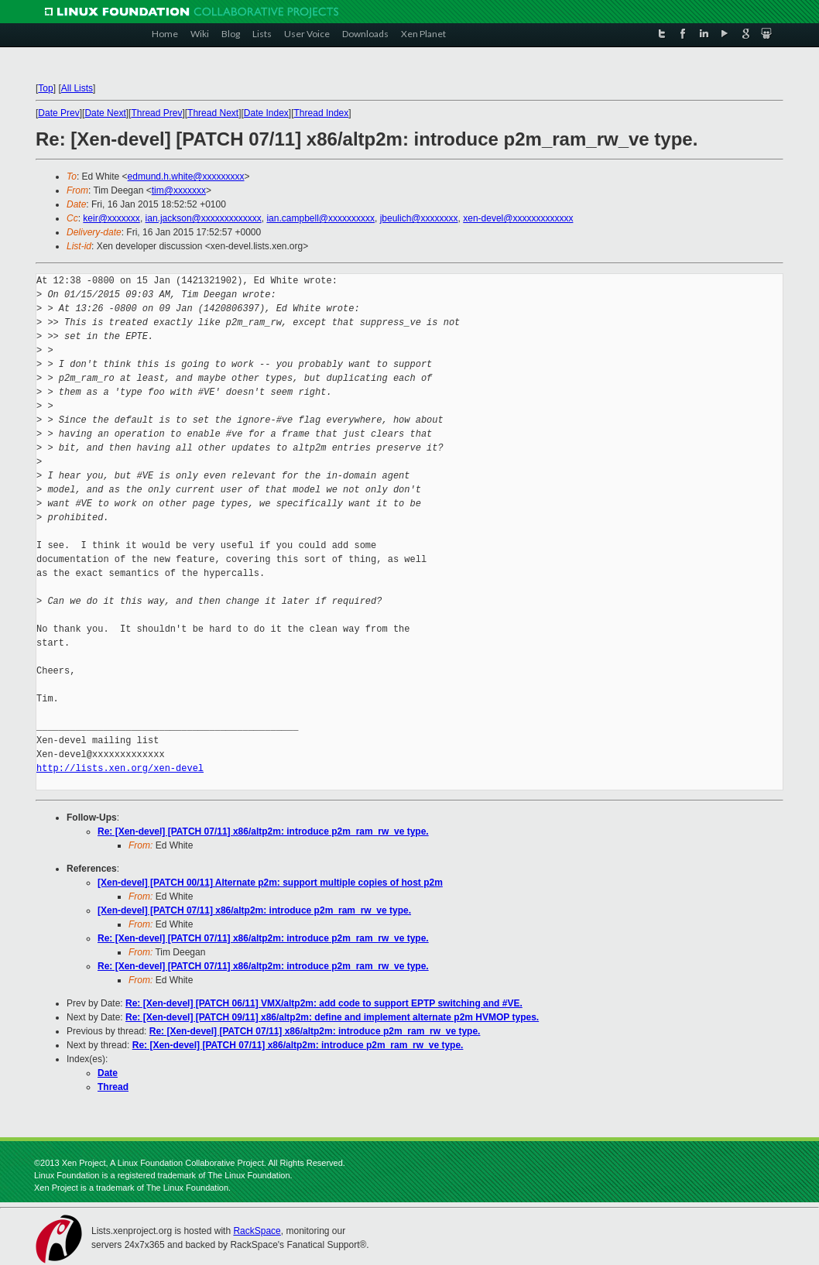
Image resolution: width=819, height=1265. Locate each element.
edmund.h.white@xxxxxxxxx (186, 176)
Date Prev (58, 113)
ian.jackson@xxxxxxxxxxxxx (204, 218)
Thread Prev (156, 113)
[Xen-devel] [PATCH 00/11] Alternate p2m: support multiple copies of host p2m (270, 882)
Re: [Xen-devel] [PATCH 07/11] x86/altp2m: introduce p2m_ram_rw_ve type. (263, 831)
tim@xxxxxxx (179, 190)
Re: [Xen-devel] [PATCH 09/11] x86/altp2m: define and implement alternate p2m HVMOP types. (332, 1017)
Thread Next (212, 113)
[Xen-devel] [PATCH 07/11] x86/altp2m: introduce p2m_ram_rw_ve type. (254, 910)
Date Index (266, 113)
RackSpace (256, 1231)
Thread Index (321, 113)
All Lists (77, 88)
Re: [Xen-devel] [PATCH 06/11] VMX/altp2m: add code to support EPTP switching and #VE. (324, 1003)
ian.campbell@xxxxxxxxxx (320, 218)
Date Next (104, 113)
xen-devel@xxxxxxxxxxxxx (518, 218)
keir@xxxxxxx (111, 218)
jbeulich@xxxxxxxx (419, 218)
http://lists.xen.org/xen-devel (120, 768)
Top (45, 88)
